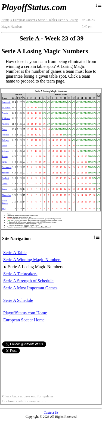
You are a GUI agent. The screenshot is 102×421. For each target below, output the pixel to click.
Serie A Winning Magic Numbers (32, 259)
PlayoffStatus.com (34, 7)
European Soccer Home (24, 320)
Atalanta (5, 135)
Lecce (4, 189)
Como (4, 129)
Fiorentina (6, 195)
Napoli (5, 113)
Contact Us (51, 412)
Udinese (5, 151)
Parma (4, 162)
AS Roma (6, 118)
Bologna (5, 140)
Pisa (3, 208)
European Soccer (22, 20)
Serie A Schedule (18, 300)
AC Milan (6, 107)
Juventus (5, 124)
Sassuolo (6, 173)
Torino (5, 156)
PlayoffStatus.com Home (25, 313)
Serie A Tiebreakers (20, 273)
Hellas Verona (5, 202)
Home (5, 20)
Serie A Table (45, 20)
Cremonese (6, 167)
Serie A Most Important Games (30, 288)
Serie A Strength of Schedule (28, 280)
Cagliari (5, 178)
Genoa (4, 183)
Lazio (4, 145)
